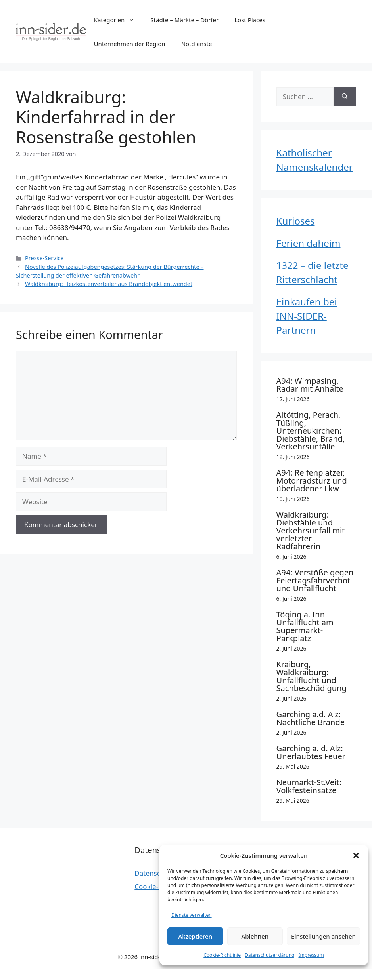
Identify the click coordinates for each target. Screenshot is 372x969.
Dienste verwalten (191, 915)
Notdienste (196, 44)
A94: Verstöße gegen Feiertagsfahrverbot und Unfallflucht (315, 580)
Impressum (311, 955)
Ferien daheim (308, 242)
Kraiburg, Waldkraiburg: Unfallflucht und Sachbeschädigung (311, 676)
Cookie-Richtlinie (222, 955)
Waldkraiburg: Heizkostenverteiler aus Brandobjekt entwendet (108, 283)
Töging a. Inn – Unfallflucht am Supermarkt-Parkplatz (305, 626)
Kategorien (118, 20)
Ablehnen (255, 936)
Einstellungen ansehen (323, 936)
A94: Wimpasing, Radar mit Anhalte (309, 384)
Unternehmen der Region (129, 44)
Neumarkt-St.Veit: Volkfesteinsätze (308, 786)
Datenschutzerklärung (269, 955)
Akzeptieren (195, 936)
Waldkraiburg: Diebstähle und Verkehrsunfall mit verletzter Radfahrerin (310, 530)
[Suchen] (345, 96)
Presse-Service (44, 258)
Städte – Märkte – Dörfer (184, 20)
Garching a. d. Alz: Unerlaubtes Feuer (310, 752)
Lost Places (249, 20)
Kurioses (295, 220)
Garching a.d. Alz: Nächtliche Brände (310, 718)
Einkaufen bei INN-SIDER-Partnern (306, 316)
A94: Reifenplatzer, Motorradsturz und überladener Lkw (311, 480)
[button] (356, 855)
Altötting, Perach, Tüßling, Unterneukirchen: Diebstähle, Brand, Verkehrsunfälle (310, 430)
